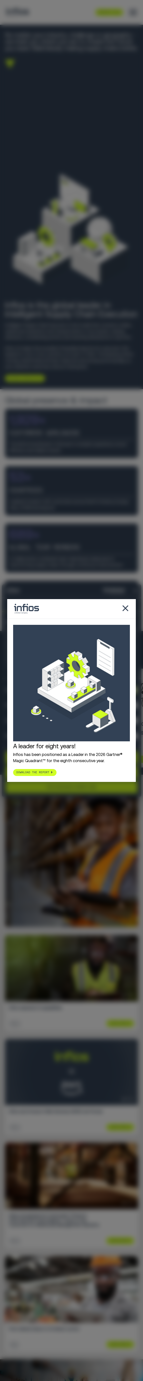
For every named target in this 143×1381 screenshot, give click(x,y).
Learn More (118, 1023)
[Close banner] (135, 591)
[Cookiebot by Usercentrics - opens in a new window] (103, 591)
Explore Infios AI (23, 378)
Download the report (32, 772)
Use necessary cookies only (71, 787)
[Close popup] (125, 608)
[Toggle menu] (133, 12)
